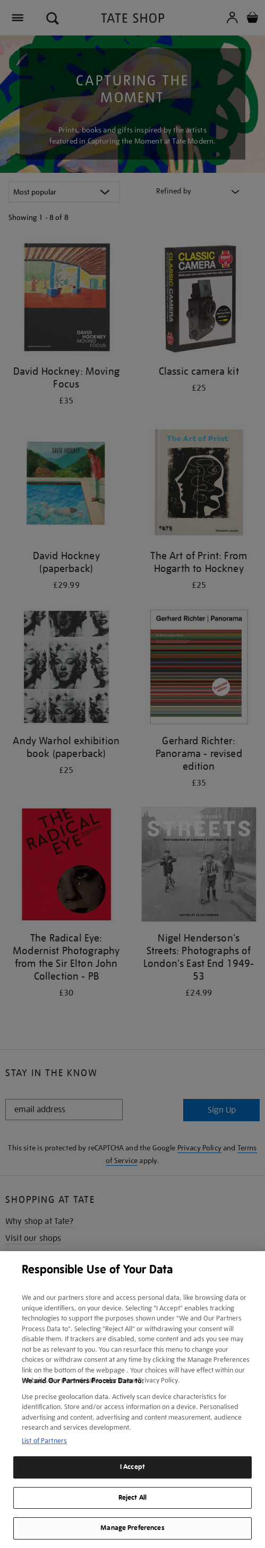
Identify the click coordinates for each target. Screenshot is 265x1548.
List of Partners (44, 1440)
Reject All (132, 1497)
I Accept (132, 1467)
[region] (132, 1399)
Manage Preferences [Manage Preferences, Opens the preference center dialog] (132, 1528)
